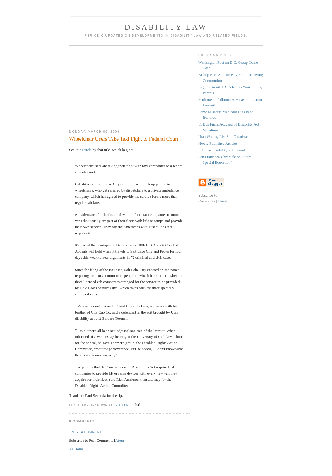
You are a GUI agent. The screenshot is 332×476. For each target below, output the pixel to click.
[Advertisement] (129, 85)
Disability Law (166, 27)
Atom (119, 440)
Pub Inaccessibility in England (221, 150)
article (86, 150)
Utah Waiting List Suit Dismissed (223, 136)
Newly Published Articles (217, 143)
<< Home (76, 449)
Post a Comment (86, 432)
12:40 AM (122, 405)
